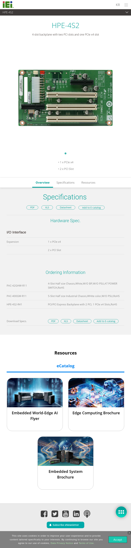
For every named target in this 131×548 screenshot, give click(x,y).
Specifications (65, 182)
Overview (43, 182)
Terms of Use (85, 543)
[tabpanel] (65, 96)
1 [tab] (65, 153)
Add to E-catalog (91, 207)
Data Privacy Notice (61, 543)
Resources (88, 182)
